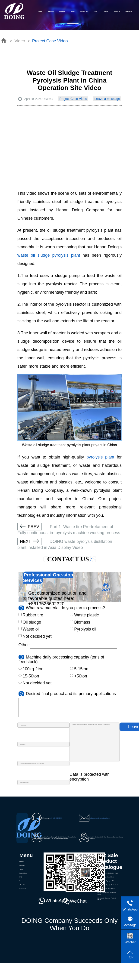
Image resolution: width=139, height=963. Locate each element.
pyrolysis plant (100, 457)
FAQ (95, 11)
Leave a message (107, 99)
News (106, 11)
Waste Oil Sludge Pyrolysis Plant (108, 885)
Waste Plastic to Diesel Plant (106, 888)
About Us (117, 11)
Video (21, 869)
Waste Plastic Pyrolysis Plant (106, 881)
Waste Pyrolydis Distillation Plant (108, 873)
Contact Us (128, 11)
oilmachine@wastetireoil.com (100, 818)
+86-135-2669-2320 (56, 818)
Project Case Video (73, 99)
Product (51, 11)
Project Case (84, 11)
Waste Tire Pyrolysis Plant (106, 877)
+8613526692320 (46, 603)
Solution (62, 11)
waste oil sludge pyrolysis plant (48, 255)
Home (40, 11)
